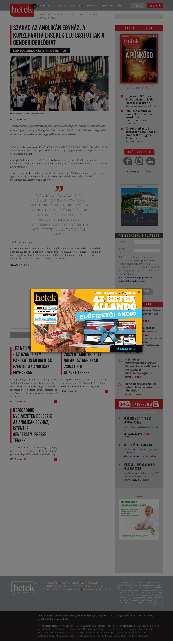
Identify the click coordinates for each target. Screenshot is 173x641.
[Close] (138, 293)
